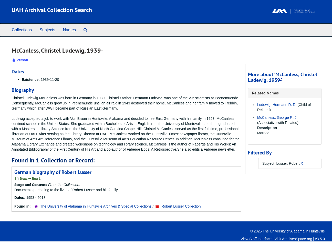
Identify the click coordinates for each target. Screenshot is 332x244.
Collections (22, 30)
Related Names (265, 93)
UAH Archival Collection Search (52, 10)
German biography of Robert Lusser (52, 172)
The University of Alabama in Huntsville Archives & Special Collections (96, 206)
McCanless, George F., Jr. (277, 117)
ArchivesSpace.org (297, 239)
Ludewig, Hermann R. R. (276, 105)
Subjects (47, 30)
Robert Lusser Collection (181, 206)
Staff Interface (260, 239)
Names (69, 30)
